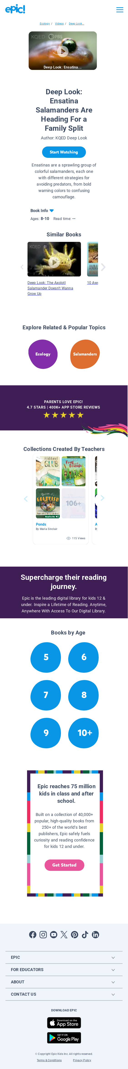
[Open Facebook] (32, 934)
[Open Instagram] (43, 934)
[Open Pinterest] (74, 934)
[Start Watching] (64, 152)
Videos (59, 23)
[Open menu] (119, 9)
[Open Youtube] (53, 934)
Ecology (45, 23)
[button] (60, 499)
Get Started (64, 865)
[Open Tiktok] (85, 934)
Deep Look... (76, 23)
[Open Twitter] (64, 934)
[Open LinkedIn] (95, 934)
